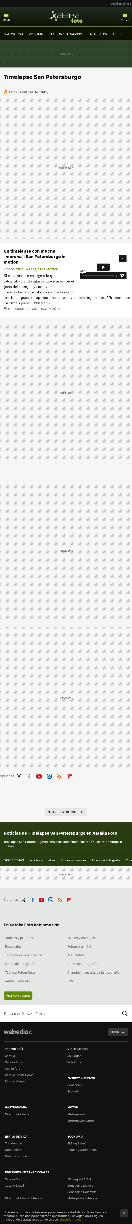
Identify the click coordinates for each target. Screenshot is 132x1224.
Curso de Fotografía (82, 963)
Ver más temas (18, 995)
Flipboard (69, 775)
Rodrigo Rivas (25, 308)
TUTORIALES (97, 33)
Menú (6, 20)
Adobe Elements (17, 981)
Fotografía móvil (79, 946)
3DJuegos (74, 1055)
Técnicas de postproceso (24, 955)
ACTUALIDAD (13, 33)
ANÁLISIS (36, 33)
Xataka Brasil (14, 1185)
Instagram (49, 775)
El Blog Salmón (77, 1143)
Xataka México (15, 1179)
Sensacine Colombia (82, 1192)
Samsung (41, 91)
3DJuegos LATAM (79, 1179)
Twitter (18, 775)
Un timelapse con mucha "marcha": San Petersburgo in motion (35, 256)
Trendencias (14, 1143)
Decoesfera (13, 1149)
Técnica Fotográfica (20, 972)
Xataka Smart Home (19, 1075)
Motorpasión (76, 1114)
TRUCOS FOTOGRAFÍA (65, 33)
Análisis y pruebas (42, 860)
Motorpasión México (82, 1198)
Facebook (29, 775)
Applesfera (12, 1068)
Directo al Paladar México (23, 1198)
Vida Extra (74, 1062)
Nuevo (125, 20)
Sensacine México (80, 1185)
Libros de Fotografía (106, 860)
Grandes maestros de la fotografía (93, 972)
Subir (114, 1032)
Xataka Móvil (14, 1062)
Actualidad (75, 955)
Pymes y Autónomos (82, 1149)
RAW (70, 981)
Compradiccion (16, 1156)
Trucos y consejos (74, 860)
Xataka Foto (66, 16)
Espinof (72, 1091)
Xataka (10, 1055)
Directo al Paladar (18, 1114)
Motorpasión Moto (80, 1120)
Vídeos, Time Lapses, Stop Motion (31, 269)
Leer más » (41, 303)
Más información (71, 1219)
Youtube (39, 775)
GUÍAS (118, 33)
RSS (59, 775)
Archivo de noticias (68, 812)
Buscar (125, 1013)
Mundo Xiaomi (15, 1081)
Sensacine (74, 1085)
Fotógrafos (13, 946)
